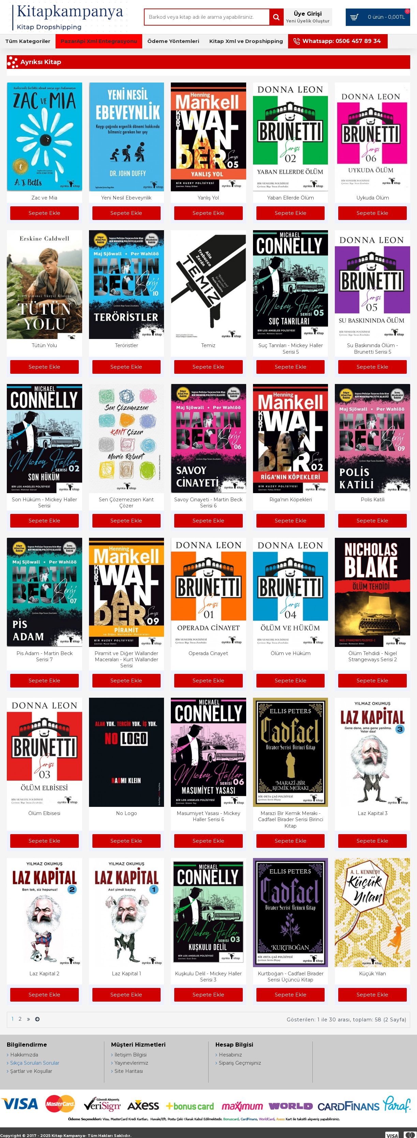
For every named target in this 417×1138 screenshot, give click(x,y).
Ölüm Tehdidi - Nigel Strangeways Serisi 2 (372, 656)
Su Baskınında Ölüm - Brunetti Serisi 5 (372, 348)
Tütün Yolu (44, 345)
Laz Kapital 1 (126, 974)
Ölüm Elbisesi (44, 813)
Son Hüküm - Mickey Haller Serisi (44, 503)
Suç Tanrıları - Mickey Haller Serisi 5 (290, 348)
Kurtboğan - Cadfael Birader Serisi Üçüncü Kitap (291, 977)
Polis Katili (373, 500)
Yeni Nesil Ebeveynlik (126, 198)
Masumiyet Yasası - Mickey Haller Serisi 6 (208, 816)
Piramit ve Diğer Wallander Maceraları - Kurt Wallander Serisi (126, 659)
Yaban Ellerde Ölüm (290, 198)
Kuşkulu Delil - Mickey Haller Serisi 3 (208, 977)
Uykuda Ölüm (372, 198)
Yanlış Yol (208, 198)
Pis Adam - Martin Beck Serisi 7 (44, 656)
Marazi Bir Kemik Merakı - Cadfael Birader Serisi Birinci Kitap (290, 819)
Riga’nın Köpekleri (290, 500)
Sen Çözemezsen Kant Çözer (126, 503)
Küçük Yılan (372, 974)
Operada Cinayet (208, 653)
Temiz (208, 345)
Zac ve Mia (44, 198)
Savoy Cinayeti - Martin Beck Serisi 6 (208, 503)
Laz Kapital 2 (44, 974)
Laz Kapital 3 (373, 813)
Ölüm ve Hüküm (291, 653)
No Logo (126, 813)
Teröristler (126, 345)
